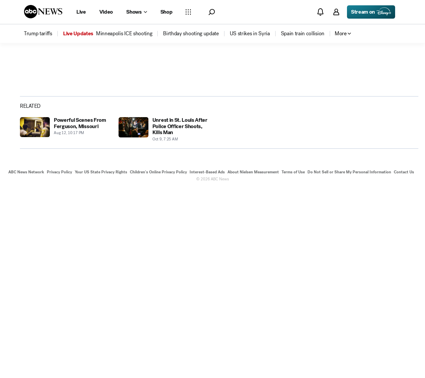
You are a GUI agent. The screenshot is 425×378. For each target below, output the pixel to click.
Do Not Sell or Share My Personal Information (349, 360)
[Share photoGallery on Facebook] (345, 166)
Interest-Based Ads (207, 360)
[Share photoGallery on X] (362, 166)
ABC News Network (26, 360)
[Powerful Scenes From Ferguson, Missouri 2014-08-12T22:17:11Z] (65, 318)
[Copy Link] (396, 166)
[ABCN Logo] (43, 11)
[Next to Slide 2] (301, 192)
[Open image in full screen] (303, 115)
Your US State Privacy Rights (101, 360)
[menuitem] (38, 34)
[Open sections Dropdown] (188, 12)
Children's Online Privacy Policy (158, 360)
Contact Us (404, 360)
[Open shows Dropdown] (136, 12)
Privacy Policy (59, 360)
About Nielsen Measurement (253, 360)
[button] (212, 12)
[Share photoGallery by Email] (379, 166)
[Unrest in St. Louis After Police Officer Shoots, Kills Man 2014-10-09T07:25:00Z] (164, 318)
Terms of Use (293, 360)
